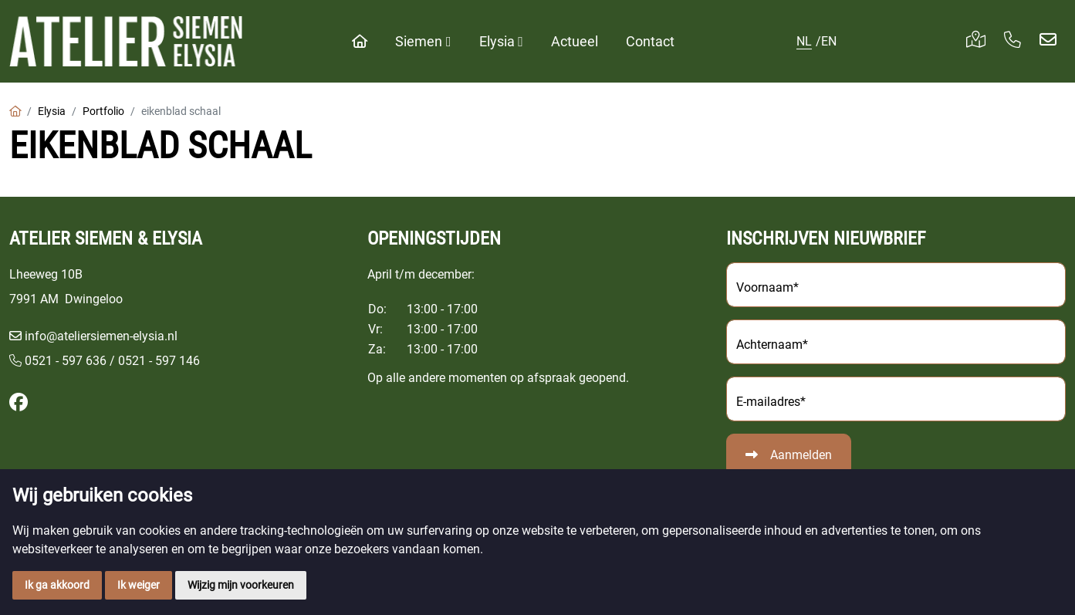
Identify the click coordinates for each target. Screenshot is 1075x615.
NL (804, 41)
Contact (650, 41)
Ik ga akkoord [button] (57, 585)
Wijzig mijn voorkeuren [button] (241, 585)
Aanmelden (801, 455)
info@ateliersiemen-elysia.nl (101, 336)
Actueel (574, 41)
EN (829, 41)
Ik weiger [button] (138, 585)
